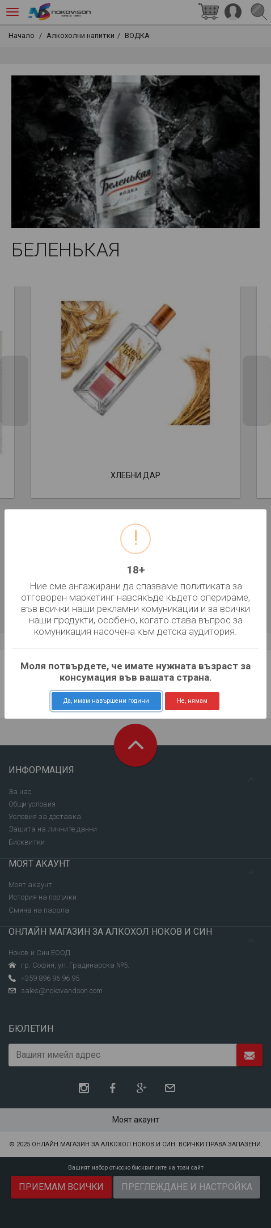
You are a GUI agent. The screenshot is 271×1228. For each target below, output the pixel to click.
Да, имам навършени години (106, 700)
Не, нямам (192, 700)
